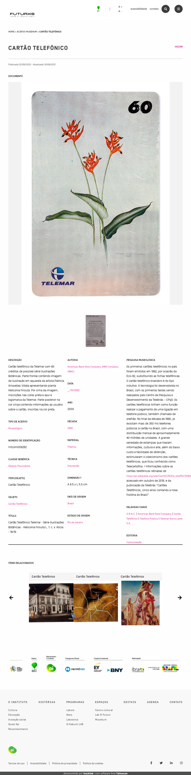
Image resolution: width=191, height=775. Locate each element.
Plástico (71, 446)
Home (11, 31)
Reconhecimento (18, 729)
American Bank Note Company (154, 513)
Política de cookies (93, 763)
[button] (11, 597)
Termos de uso (16, 763)
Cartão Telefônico (17, 503)
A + (120, 7)
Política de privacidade (64, 763)
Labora (70, 710)
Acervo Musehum (27, 31)
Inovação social (17, 719)
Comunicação (133, 542)
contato (154, 8)
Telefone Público (149, 518)
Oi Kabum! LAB (74, 724)
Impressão (73, 465)
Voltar (179, 46)
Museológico (15, 428)
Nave (69, 714)
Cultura (12, 710)
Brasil (70, 503)
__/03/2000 (73, 390)
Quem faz (13, 724)
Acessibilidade (38, 763)
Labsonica (72, 719)
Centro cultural (104, 710)
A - (120, 11)
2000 (70, 428)
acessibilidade (139, 8)
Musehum (101, 719)
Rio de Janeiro (75, 522)
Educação (14, 714)
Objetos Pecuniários (19, 465)
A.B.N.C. (131, 513)
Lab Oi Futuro (103, 714)
